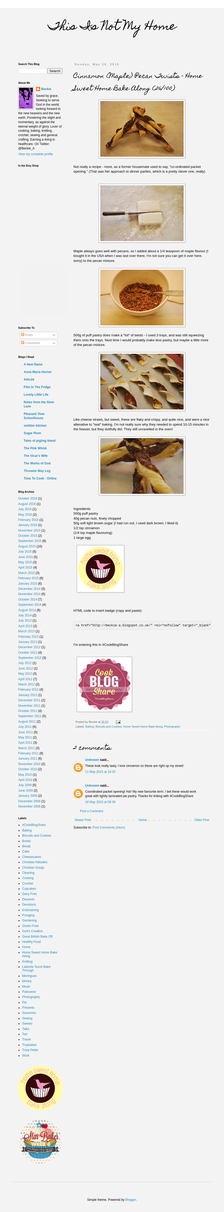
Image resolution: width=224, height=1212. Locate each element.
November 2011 (29, 706)
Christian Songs (33, 867)
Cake (25, 851)
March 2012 (26, 684)
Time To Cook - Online (40, 478)
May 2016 (25, 514)
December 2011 (29, 700)
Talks (25, 1029)
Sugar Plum (32, 433)
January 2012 (27, 695)
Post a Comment (91, 811)
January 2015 (27, 583)
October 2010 (27, 769)
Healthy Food (31, 942)
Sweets (27, 1023)
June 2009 (25, 790)
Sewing (27, 1018)
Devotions (29, 904)
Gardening (29, 920)
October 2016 (27, 498)
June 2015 (25, 557)
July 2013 (25, 620)
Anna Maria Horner (38, 372)
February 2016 (28, 520)
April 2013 (25, 626)
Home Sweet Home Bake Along (143, 726)
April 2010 (25, 780)
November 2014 (29, 594)
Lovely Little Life (36, 394)
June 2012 (25, 668)
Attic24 (29, 379)
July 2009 (25, 785)
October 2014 (27, 599)
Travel (26, 1039)
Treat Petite (30, 1050)
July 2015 (25, 551)
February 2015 (28, 578)
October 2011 (27, 711)
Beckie (46, 89)
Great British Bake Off (37, 936)
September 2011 (29, 716)
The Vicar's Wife (36, 456)
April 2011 (25, 742)
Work (25, 1055)
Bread (26, 846)
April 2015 (25, 567)
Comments (30, 343)
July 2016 (25, 509)
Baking (89, 726)
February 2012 (28, 689)
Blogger (130, 1200)
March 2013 (26, 631)
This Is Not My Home (112, 27)
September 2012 (29, 658)
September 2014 (29, 605)
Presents (28, 1007)
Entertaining (30, 910)
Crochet (27, 883)
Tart (24, 1034)
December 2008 (29, 801)
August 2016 (27, 504)
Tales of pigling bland (39, 441)
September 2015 (29, 541)
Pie (24, 1002)
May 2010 (25, 775)
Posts (27, 335)
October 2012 (27, 652)
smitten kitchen (35, 425)
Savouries (29, 1013)
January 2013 (27, 642)
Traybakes (29, 1045)
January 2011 (27, 758)
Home (143, 820)
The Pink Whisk (35, 448)
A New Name (33, 364)
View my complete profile (35, 154)
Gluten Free (30, 926)
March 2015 (26, 573)
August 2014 (27, 610)
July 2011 (25, 727)
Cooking (28, 878)
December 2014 (29, 589)
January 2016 (27, 525)
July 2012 (25, 663)
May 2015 (25, 562)
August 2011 (27, 721)
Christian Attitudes (34, 862)
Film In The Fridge (37, 387)
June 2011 (25, 732)
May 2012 (25, 674)
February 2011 (28, 753)
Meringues (29, 976)
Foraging (28, 915)
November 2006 (29, 806)
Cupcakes (29, 889)
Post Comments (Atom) (108, 827)
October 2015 (27, 536)
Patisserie (29, 992)
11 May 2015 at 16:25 (100, 771)
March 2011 (26, 748)
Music (26, 986)
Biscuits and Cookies (109, 726)
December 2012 (29, 647)
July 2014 (25, 615)
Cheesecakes (31, 857)
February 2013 (28, 637)
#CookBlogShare (34, 825)
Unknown (92, 759)
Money (27, 981)
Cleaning (28, 873)
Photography (172, 726)
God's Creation (32, 931)
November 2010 (29, 764)
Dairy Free (29, 894)
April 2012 (25, 679)
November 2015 (29, 530)
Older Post (201, 820)
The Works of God (37, 463)
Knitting (27, 961)
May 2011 (25, 737)
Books (26, 841)
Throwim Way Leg (37, 471)
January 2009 (27, 796)
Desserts (28, 899)
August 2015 (27, 546)
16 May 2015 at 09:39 (100, 802)
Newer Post (83, 820)
